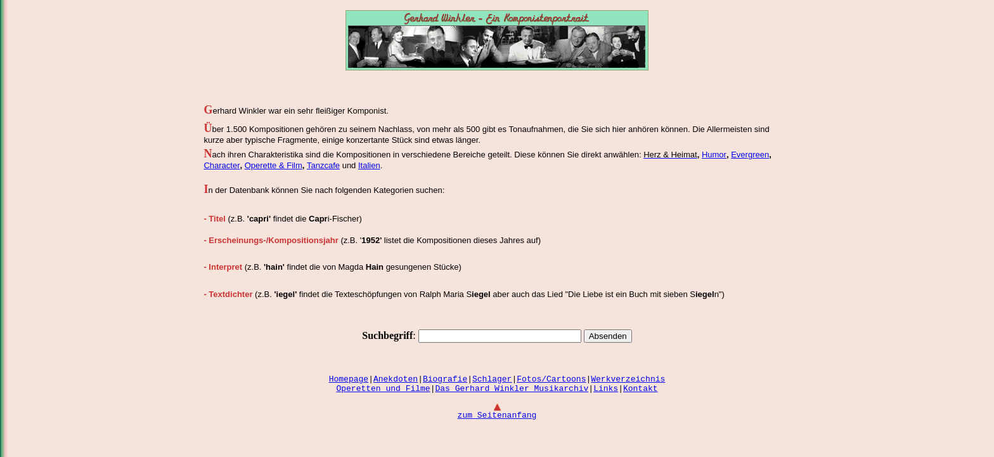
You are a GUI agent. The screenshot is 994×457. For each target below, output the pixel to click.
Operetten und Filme (383, 389)
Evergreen (750, 154)
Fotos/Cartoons (551, 379)
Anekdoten (395, 379)
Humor (714, 154)
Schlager (492, 379)
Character (221, 165)
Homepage (348, 379)
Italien (369, 165)
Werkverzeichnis (628, 379)
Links (605, 389)
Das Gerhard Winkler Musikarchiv (511, 389)
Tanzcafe (323, 165)
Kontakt (640, 389)
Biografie (445, 379)
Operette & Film (273, 165)
